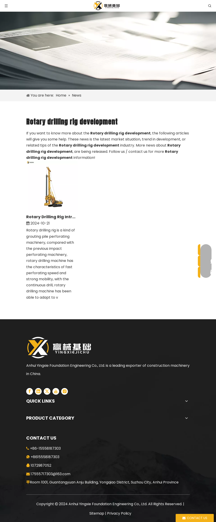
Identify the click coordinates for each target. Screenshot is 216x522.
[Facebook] (29, 391)
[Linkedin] (38, 391)
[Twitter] (47, 391)
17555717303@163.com (50, 474)
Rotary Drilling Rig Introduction (52, 217)
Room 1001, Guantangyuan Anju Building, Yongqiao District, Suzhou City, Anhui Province (104, 482)
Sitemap (96, 513)
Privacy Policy (119, 513)
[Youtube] (55, 391)
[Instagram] (64, 391)
